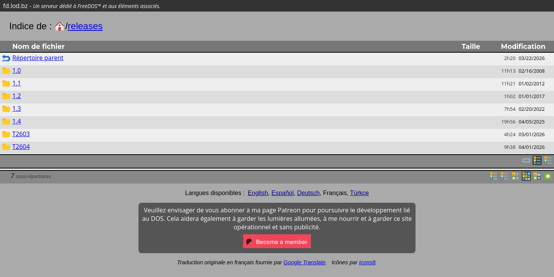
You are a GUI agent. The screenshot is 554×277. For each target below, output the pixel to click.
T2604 (21, 146)
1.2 (16, 96)
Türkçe (359, 193)
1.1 (16, 83)
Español (282, 193)
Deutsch (308, 193)
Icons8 (367, 262)
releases (85, 26)
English (258, 193)
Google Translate (304, 262)
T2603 (21, 134)
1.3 (16, 108)
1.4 (16, 121)
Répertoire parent (37, 57)
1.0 (16, 70)
